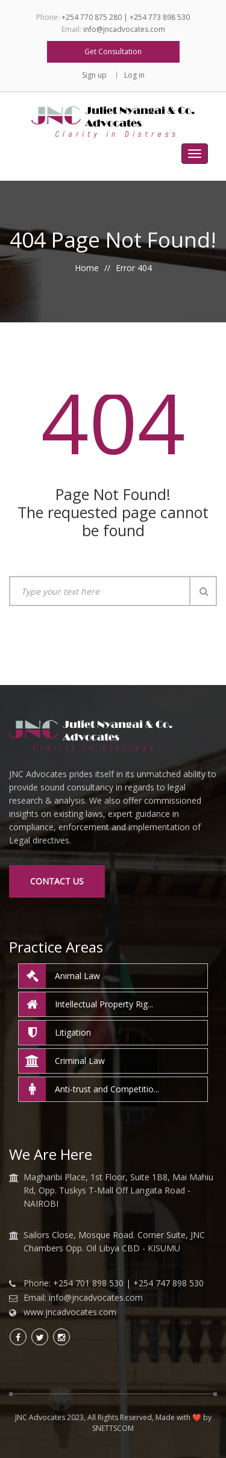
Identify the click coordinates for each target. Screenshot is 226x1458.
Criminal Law (62, 1061)
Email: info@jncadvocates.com (83, 1298)
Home (87, 268)
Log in (134, 75)
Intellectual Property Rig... (86, 1004)
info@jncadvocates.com (124, 29)
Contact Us (57, 881)
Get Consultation (113, 51)
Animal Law (59, 976)
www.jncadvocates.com (70, 1312)
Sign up (94, 75)
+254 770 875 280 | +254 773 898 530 (125, 17)
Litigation (55, 1033)
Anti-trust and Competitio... (89, 1089)
